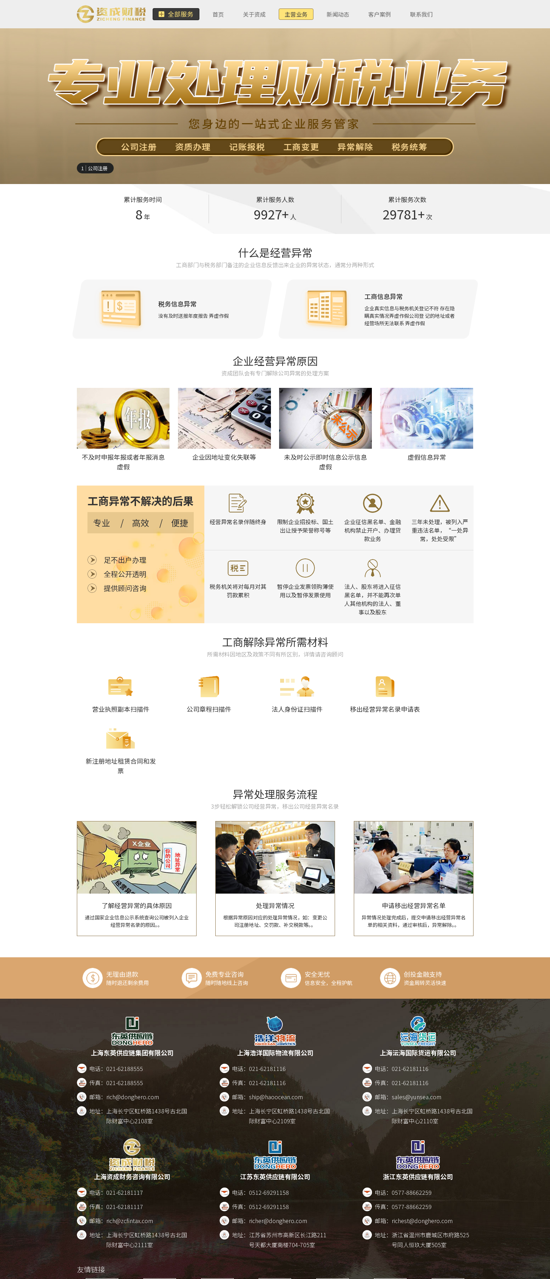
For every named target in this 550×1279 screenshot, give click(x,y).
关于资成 (251, 14)
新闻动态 (335, 14)
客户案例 (376, 14)
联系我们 (418, 14)
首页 (215, 14)
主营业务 (293, 14)
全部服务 (175, 14)
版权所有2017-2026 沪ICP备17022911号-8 (310, 1271)
